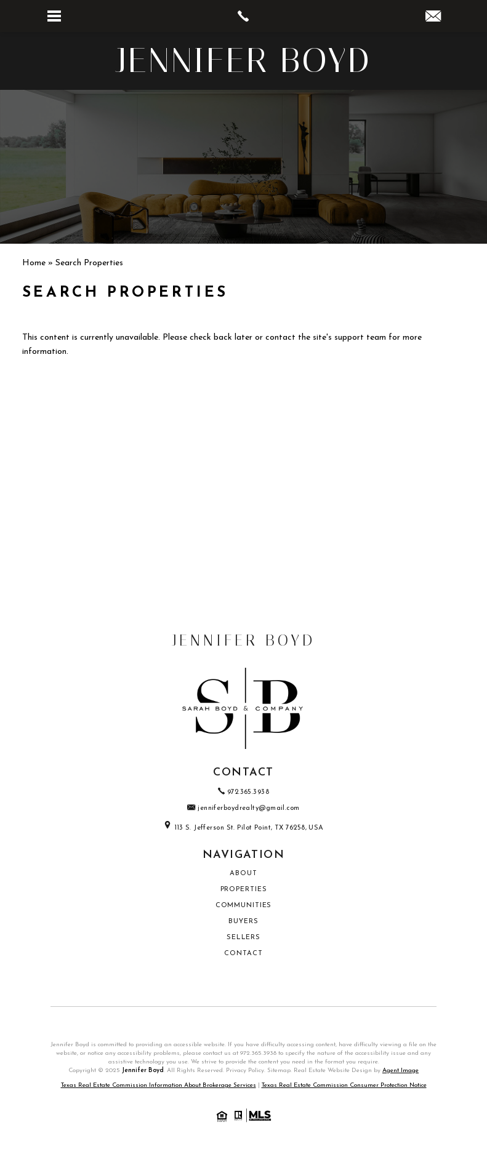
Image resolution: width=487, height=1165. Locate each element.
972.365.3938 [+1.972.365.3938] (243, 792)
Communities (243, 905)
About (243, 873)
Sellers (243, 937)
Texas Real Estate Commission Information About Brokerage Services (158, 1085)
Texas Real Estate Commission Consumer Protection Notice (344, 1085)
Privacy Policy (245, 1070)
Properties (243, 889)
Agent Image (400, 1070)
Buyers (243, 921)
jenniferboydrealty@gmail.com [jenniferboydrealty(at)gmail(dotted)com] (243, 808)
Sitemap (279, 1070)
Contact (243, 953)
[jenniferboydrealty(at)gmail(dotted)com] (433, 18)
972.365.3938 (258, 1053)
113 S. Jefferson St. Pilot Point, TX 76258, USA (243, 828)
